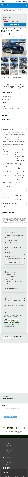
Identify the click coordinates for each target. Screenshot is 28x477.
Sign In (18, 1)
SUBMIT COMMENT (10, 416)
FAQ (6, 464)
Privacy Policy (9, 450)
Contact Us (8, 445)
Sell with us (8, 462)
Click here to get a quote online (11, 326)
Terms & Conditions (10, 448)
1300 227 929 (12, 328)
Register (24, 1)
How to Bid (8, 460)
